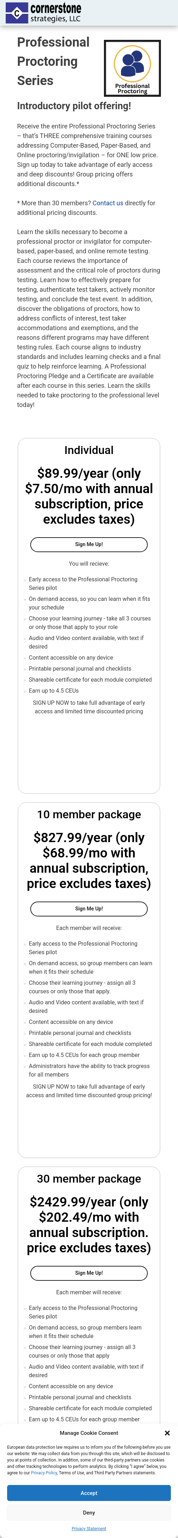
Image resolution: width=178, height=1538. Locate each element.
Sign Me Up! (111, 544)
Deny (89, 1513)
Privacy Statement (89, 1528)
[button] (167, 1433)
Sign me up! (111, 1272)
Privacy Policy (44, 1472)
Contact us (108, 203)
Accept (88, 1493)
